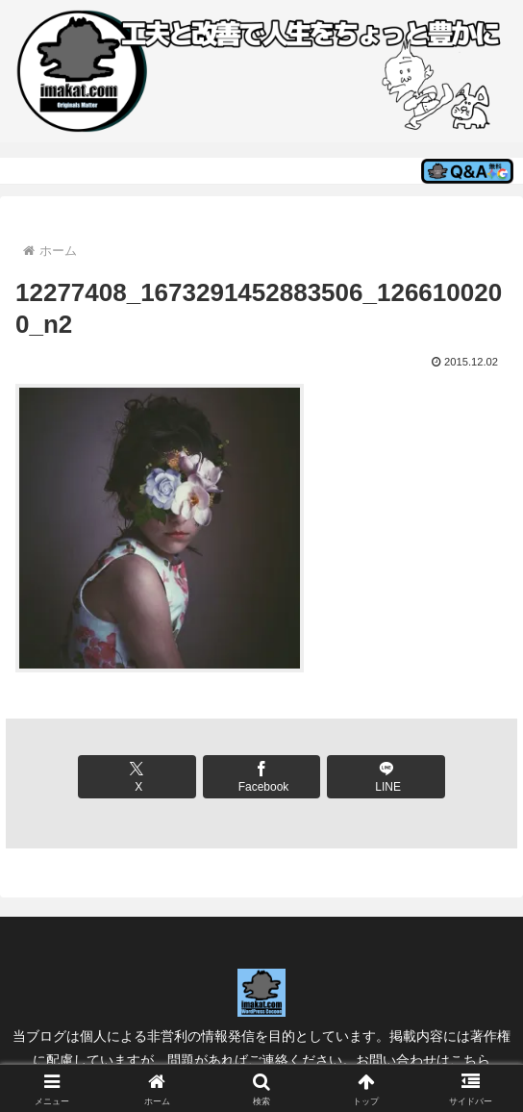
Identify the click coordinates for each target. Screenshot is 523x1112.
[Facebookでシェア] (262, 776)
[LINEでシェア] (386, 776)
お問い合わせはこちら (423, 1060)
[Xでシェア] (137, 776)
